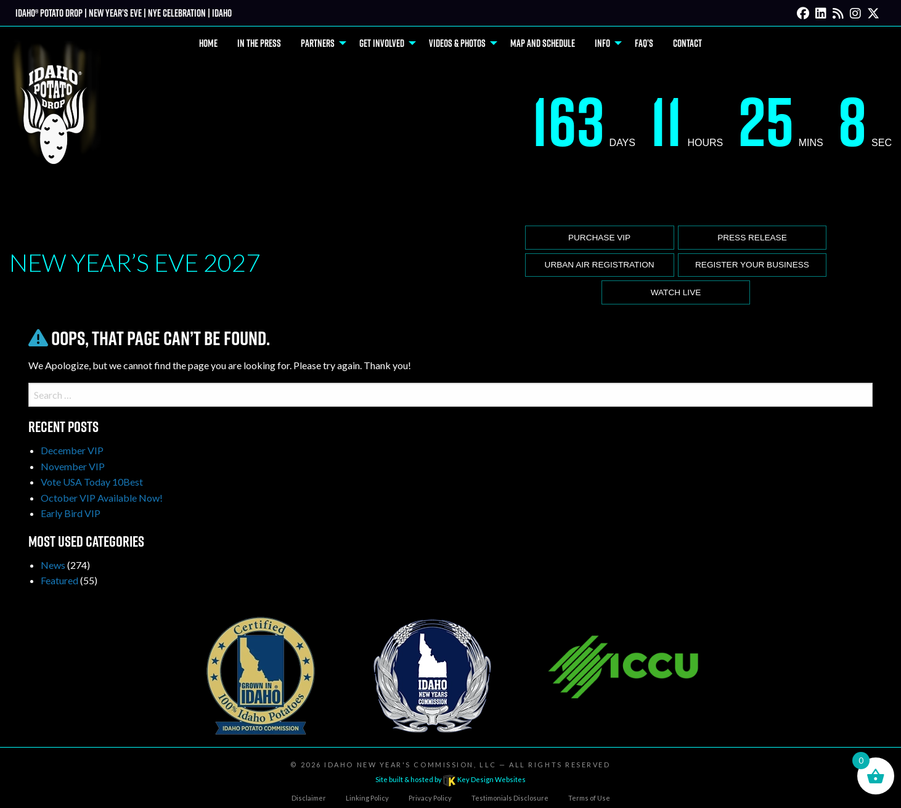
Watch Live (676, 292)
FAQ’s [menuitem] (644, 43)
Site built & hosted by (450, 779)
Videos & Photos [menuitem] (457, 43)
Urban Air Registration (599, 264)
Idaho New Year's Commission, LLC (410, 765)
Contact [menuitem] (687, 43)
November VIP (73, 466)
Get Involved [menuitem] (381, 43)
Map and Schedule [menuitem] (542, 43)
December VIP (72, 450)
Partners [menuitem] (318, 43)
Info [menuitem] (602, 43)
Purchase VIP (599, 237)
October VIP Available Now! (102, 498)
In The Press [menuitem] (259, 43)
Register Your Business (752, 264)
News (53, 565)
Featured (59, 580)
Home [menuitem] (208, 43)
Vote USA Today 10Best (92, 482)
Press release (752, 237)
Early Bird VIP (70, 513)
